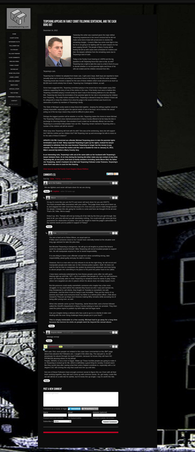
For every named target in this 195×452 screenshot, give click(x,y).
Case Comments (14, 57)
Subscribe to (57, 421)
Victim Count (13, 104)
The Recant (14, 69)
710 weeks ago (68, 183)
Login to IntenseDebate (74, 408)
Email (70, 412)
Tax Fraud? (14, 49)
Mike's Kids (14, 85)
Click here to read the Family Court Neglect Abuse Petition (65, 169)
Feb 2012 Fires (14, 61)
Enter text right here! (80, 399)
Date (52, 179)
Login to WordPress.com (89, 408)
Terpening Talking (14, 96)
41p (60, 347)
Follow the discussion (115, 174)
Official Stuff (14, 89)
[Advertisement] (135, 65)
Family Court (14, 65)
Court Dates (14, 38)
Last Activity (66, 179)
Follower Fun (14, 45)
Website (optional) (100, 412)
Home (14, 34)
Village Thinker (14, 53)
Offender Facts (14, 41)
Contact (14, 100)
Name (45, 412)
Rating (58, 179)
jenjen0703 (54, 346)
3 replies (56, 191)
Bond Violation (14, 73)
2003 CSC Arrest (14, 81)
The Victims (14, 93)
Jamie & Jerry (14, 77)
